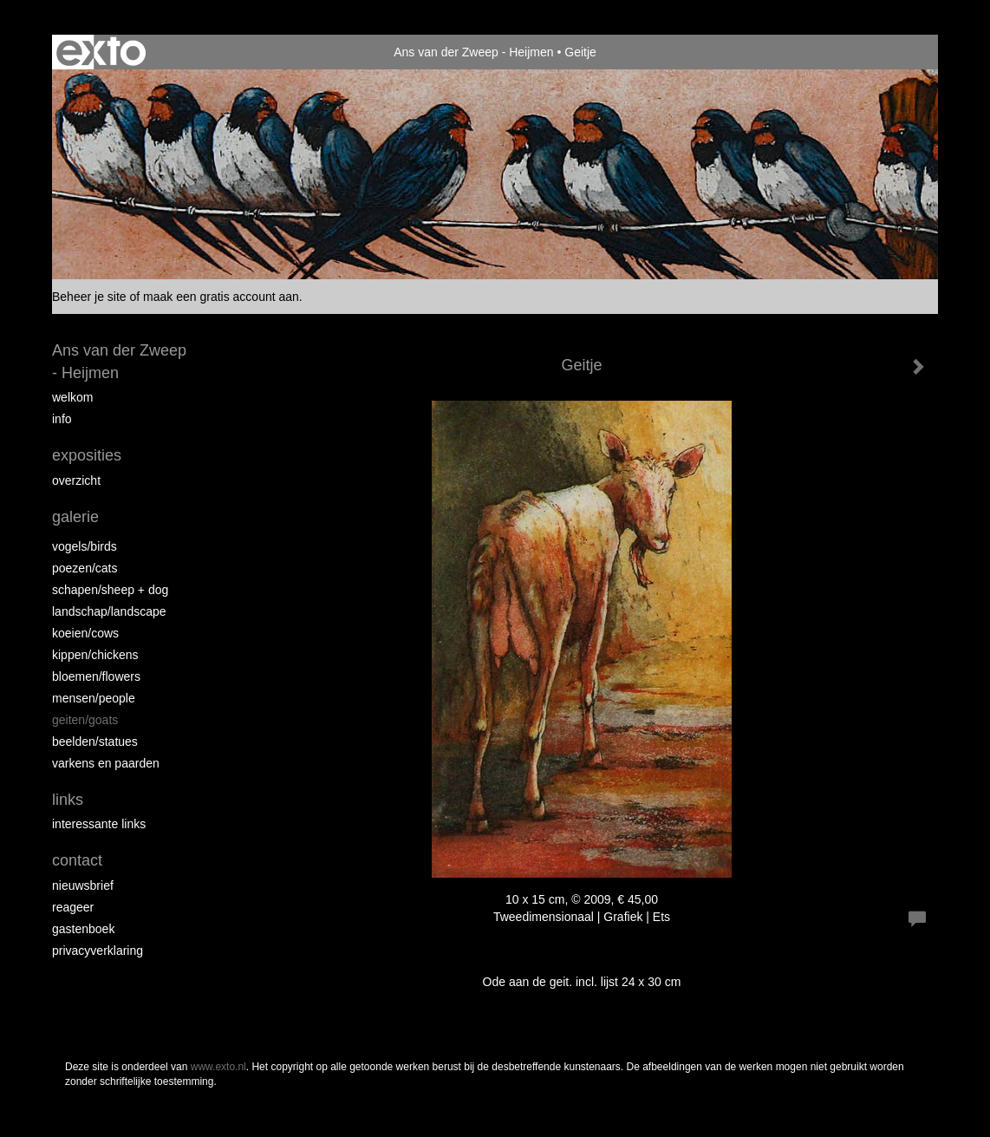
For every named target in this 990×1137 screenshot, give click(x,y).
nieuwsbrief (83, 885)
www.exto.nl (218, 1067)
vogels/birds (84, 546)
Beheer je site (89, 297)
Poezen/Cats (85, 568)
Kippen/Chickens (95, 655)
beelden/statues (95, 741)
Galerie (75, 517)
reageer (73, 907)
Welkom (72, 397)
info (62, 419)
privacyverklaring (97, 950)
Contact (77, 860)
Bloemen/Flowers (96, 676)
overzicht (76, 480)
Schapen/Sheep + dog (110, 590)
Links (67, 799)
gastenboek (83, 929)
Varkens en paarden (106, 763)
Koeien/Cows (85, 633)
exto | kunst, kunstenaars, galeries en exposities (101, 52)
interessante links (99, 824)
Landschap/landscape (109, 611)
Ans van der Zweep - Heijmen (473, 52)
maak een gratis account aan (221, 297)
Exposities (86, 455)
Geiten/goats (85, 720)
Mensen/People (93, 698)
